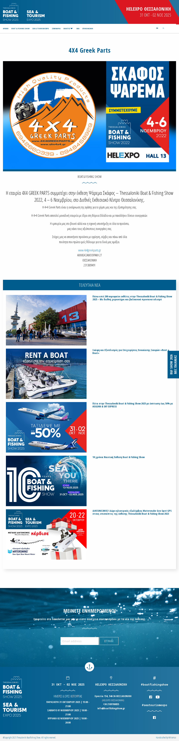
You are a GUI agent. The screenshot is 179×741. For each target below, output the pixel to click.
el (163, 28)
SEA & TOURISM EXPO (40, 28)
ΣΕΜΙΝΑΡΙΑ (56, 28)
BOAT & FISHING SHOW (20, 28)
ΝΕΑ (77, 28)
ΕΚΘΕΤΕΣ (66, 28)
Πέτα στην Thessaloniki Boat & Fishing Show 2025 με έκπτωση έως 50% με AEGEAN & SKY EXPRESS (132, 405)
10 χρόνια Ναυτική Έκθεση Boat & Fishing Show (118, 457)
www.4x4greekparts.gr (89, 250)
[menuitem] (6, 28)
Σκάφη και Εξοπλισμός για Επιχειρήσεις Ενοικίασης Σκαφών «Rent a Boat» (130, 352)
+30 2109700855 (111, 704)
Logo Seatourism (36, 15)
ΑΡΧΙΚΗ (5, 28)
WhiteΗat (172, 737)
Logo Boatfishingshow (11, 12)
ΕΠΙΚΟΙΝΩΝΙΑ (87, 28)
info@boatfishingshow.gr (111, 708)
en (157, 28)
